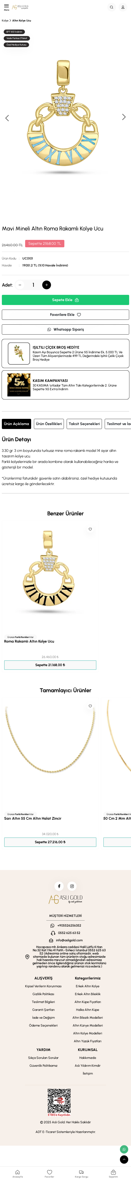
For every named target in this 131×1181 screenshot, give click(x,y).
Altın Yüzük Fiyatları (87, 1041)
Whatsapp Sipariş (65, 329)
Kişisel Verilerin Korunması (43, 986)
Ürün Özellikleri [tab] (49, 424)
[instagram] (72, 886)
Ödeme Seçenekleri (43, 1025)
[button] (123, 117)
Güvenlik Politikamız (43, 1066)
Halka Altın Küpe (87, 1010)
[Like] (90, 529)
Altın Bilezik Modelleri (87, 1018)
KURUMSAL (88, 1050)
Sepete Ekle (65, 300)
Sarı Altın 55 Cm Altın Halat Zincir (32, 818)
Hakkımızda (87, 1058)
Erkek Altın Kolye (87, 986)
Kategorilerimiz (88, 978)
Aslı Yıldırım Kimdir (88, 1066)
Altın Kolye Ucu (21, 20)
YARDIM (43, 1050)
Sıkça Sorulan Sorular (43, 1058)
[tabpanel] (65, 461)
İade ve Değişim (43, 1018)
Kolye (5, 20)
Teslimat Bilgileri (43, 1002)
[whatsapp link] (124, 1149)
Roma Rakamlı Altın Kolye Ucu (29, 641)
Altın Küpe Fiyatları (87, 1002)
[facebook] (59, 886)
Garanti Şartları (43, 1010)
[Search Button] (111, 7)
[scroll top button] (124, 1159)
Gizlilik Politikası (43, 994)
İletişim (88, 1073)
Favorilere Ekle (65, 314)
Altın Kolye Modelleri (87, 1033)
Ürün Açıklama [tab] (16, 424)
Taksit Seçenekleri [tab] (84, 424)
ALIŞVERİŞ (43, 978)
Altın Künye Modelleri (88, 1025)
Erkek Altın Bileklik (88, 994)
